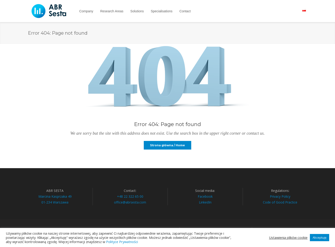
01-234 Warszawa (54, 202)
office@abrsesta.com (130, 202)
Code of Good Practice (280, 202)
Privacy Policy (280, 196)
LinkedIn (205, 202)
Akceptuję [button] (319, 237)
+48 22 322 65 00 (130, 196)
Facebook (205, 196)
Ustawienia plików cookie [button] (288, 237)
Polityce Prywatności (122, 241)
